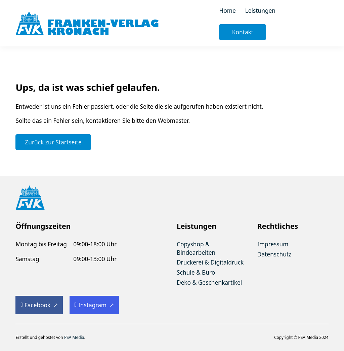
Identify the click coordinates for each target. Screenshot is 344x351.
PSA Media (74, 337)
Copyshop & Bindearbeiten (196, 248)
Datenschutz (274, 254)
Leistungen (260, 10)
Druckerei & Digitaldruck (210, 262)
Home (227, 10)
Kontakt (242, 32)
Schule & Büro (196, 272)
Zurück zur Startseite (53, 142)
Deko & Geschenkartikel (209, 282)
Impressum (273, 244)
